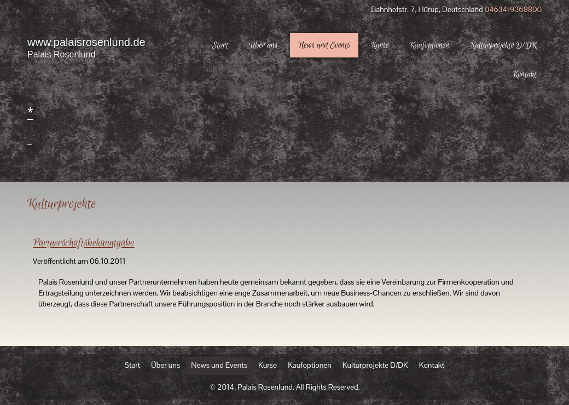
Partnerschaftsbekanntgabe (84, 243)
